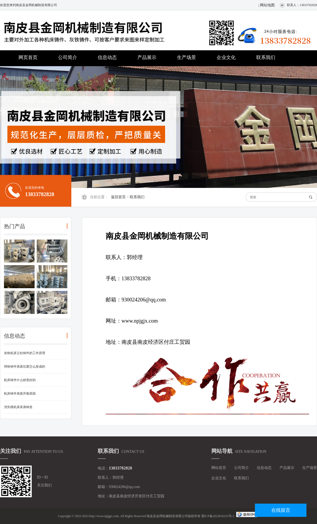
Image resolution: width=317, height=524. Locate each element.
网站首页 (218, 468)
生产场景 (186, 57)
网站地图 (267, 5)
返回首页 (118, 197)
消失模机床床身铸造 (18, 407)
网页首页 (28, 57)
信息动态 (107, 57)
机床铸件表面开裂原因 (20, 393)
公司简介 (67, 57)
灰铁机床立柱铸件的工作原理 (24, 353)
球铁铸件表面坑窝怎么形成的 (24, 366)
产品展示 (146, 57)
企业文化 (226, 57)
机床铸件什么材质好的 (20, 380)
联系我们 (265, 57)
